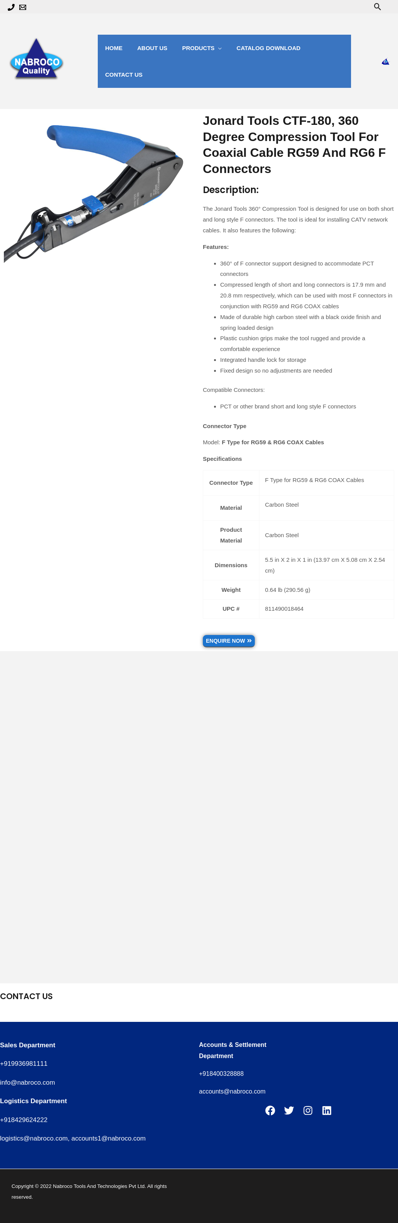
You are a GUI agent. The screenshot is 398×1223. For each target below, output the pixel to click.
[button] (378, 7)
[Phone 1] (11, 7)
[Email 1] (22, 7)
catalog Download (257, 48)
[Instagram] (308, 1110)
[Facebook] (270, 1110)
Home (112, 48)
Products (190, 48)
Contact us (319, 48)
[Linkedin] (327, 1110)
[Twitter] (289, 1110)
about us (147, 48)
